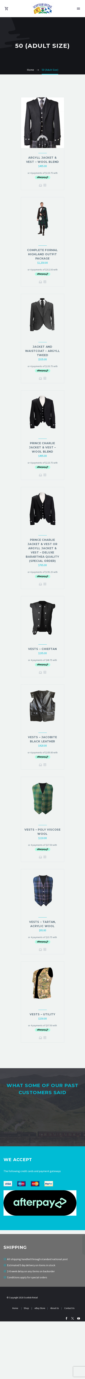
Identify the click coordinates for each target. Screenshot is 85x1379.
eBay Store (40, 1366)
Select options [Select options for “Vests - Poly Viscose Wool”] (40, 857)
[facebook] (66, 1376)
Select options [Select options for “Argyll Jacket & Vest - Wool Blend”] (40, 185)
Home (15, 1366)
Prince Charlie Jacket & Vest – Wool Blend (42, 447)
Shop (26, 1366)
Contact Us (69, 1366)
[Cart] (7, 9)
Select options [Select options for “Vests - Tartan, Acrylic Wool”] (40, 949)
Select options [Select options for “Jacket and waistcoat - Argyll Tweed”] (40, 378)
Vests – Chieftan (42, 649)
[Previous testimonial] (3, 1144)
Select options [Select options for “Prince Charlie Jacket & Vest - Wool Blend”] (40, 475)
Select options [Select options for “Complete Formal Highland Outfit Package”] (40, 282)
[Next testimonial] (81, 1144)
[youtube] (78, 1376)
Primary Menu (78, 9)
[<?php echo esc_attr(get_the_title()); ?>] (44, 185)
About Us (54, 1366)
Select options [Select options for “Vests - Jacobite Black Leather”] (40, 765)
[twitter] (72, 1376)
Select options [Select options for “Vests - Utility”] (40, 1038)
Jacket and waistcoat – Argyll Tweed (42, 351)
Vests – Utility (42, 1014)
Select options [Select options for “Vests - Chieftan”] (40, 672)
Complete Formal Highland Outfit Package (42, 254)
